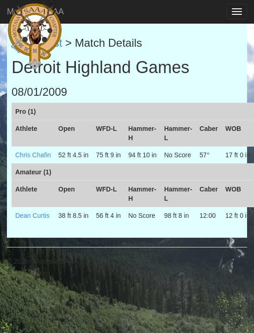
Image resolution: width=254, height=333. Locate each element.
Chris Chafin (33, 155)
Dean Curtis (32, 215)
